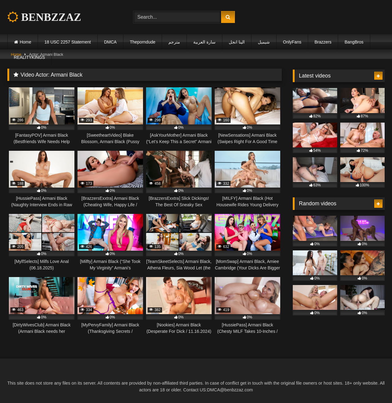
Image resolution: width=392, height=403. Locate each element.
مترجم (174, 42)
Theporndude (142, 42)
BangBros (354, 42)
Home (25, 42)
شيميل (264, 42)
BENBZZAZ (44, 17)
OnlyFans (292, 42)
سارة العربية (204, 42)
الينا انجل (237, 42)
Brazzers (323, 42)
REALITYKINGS (29, 57)
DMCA (110, 42)
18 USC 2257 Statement (67, 42)
